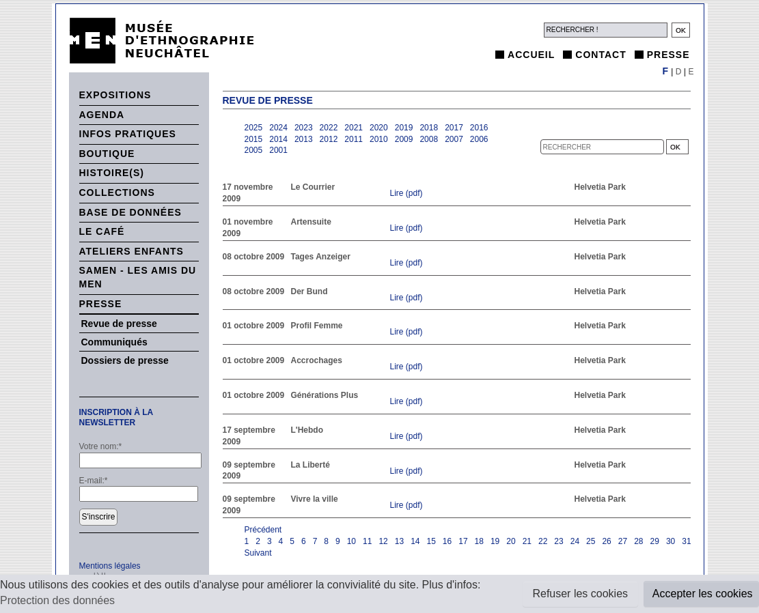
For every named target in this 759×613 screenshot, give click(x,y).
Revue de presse (119, 323)
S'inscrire (98, 517)
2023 (303, 127)
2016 (479, 127)
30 (670, 541)
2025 (254, 127)
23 (558, 541)
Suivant (258, 553)
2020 (379, 127)
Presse (668, 54)
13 (399, 541)
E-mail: (93, 480)
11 (367, 541)
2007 (454, 139)
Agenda (102, 114)
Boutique (107, 153)
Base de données (130, 212)
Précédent (263, 529)
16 (447, 541)
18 (479, 541)
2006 (479, 139)
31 (686, 541)
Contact (600, 54)
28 (638, 541)
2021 (353, 127)
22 (542, 541)
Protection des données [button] (57, 600)
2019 (404, 127)
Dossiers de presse (125, 360)
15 (430, 541)
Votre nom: (100, 446)
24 (574, 541)
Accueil (531, 54)
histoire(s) (112, 172)
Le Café (102, 231)
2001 (278, 150)
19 (495, 541)
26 (606, 541)
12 (382, 541)
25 (590, 541)
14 (415, 541)
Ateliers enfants (131, 251)
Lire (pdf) (406, 193)
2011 (353, 139)
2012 (329, 139)
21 (527, 541)
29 (654, 541)
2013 (303, 139)
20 (510, 541)
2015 (254, 139)
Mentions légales (110, 566)
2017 (454, 127)
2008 (428, 139)
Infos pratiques (127, 133)
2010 (379, 139)
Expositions (115, 94)
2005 (254, 150)
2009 (404, 139)
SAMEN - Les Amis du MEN (138, 277)
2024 (278, 127)
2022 (329, 127)
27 (622, 541)
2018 (428, 127)
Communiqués (114, 342)
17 (462, 541)
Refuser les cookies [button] (580, 593)
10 (351, 541)
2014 (278, 139)
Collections (117, 192)
